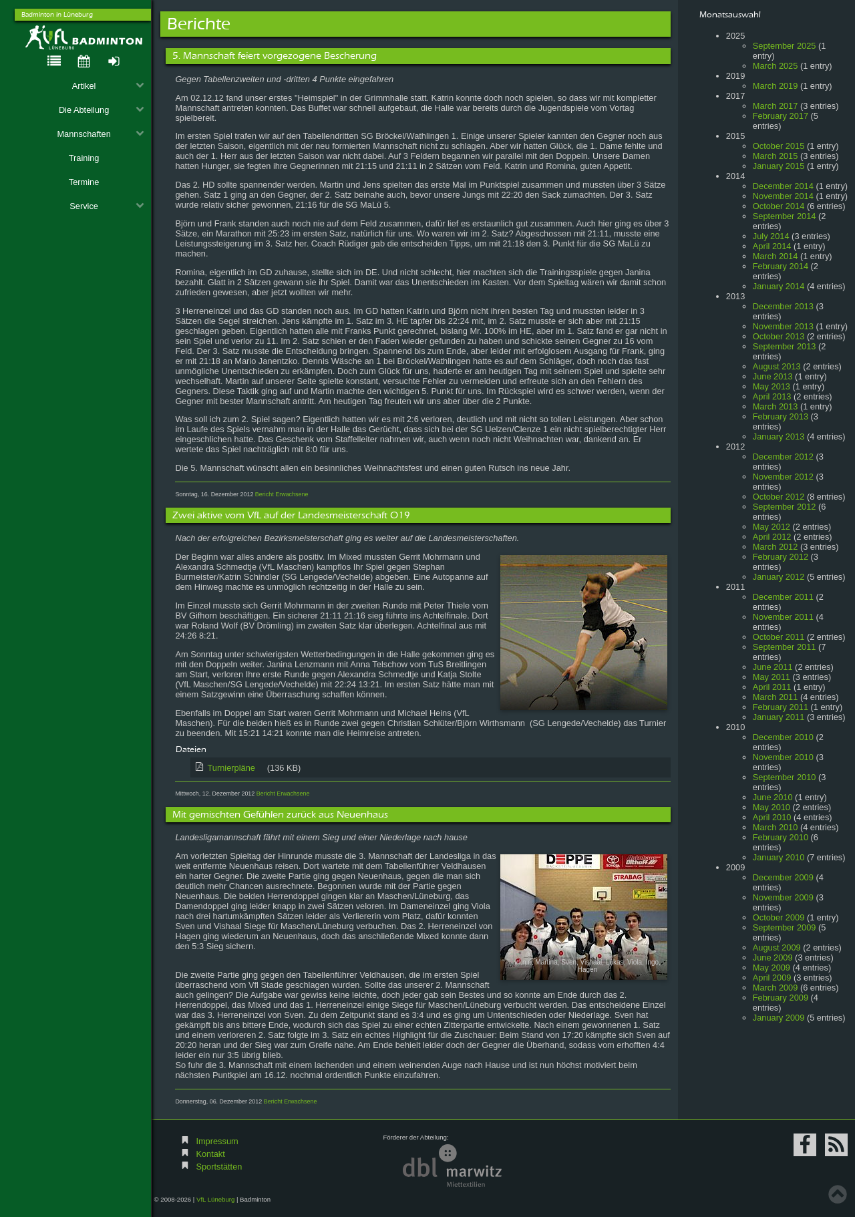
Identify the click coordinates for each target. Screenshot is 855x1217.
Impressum (217, 1141)
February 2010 (780, 837)
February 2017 (780, 116)
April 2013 (772, 396)
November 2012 (783, 477)
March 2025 (775, 66)
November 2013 (783, 326)
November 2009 (783, 897)
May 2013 (771, 386)
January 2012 (779, 577)
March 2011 (775, 697)
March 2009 (775, 988)
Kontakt (210, 1154)
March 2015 (775, 156)
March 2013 (775, 406)
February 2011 (780, 707)
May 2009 (771, 968)
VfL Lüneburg (215, 1199)
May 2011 (771, 677)
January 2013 (779, 436)
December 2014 (783, 186)
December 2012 (783, 457)
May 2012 (771, 527)
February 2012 (780, 557)
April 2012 (772, 537)
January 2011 (779, 717)
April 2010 (772, 817)
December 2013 (783, 306)
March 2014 (775, 256)
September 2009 (784, 927)
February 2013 (780, 416)
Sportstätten (219, 1167)
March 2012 (775, 547)
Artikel (108, 86)
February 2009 (780, 998)
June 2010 (773, 797)
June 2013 (773, 376)
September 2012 (784, 507)
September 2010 (784, 777)
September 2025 (784, 46)
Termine (84, 182)
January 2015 (779, 166)
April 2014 (772, 246)
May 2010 (771, 807)
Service (106, 206)
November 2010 (783, 757)
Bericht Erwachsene (282, 494)
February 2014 (780, 266)
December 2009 (783, 877)
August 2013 (777, 366)
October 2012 (779, 497)
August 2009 (777, 947)
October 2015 (779, 146)
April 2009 (772, 978)
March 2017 (775, 106)
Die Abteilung (101, 110)
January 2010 (779, 857)
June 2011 (773, 667)
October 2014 (779, 206)
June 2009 (773, 957)
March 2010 (775, 827)
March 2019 (775, 86)
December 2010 (783, 737)
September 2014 (784, 216)
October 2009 (779, 917)
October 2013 (779, 336)
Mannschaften (100, 134)
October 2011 (779, 637)
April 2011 (772, 687)
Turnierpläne (253, 768)
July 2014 (771, 236)
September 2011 (784, 647)
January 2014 (779, 286)
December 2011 (783, 597)
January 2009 (779, 1018)
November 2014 (783, 196)
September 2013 (784, 346)
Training (84, 158)
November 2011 (783, 617)
